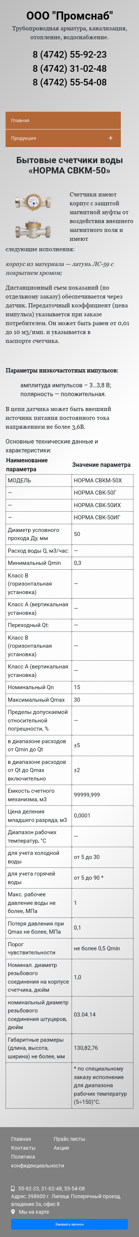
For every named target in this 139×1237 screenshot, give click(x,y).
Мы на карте (34, 1212)
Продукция (62, 138)
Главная (20, 120)
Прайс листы (69, 1139)
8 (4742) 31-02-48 (70, 68)
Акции (61, 1148)
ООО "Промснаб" (69, 15)
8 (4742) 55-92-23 (70, 54)
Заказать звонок (69, 1224)
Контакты (23, 1148)
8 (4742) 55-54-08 (70, 82)
